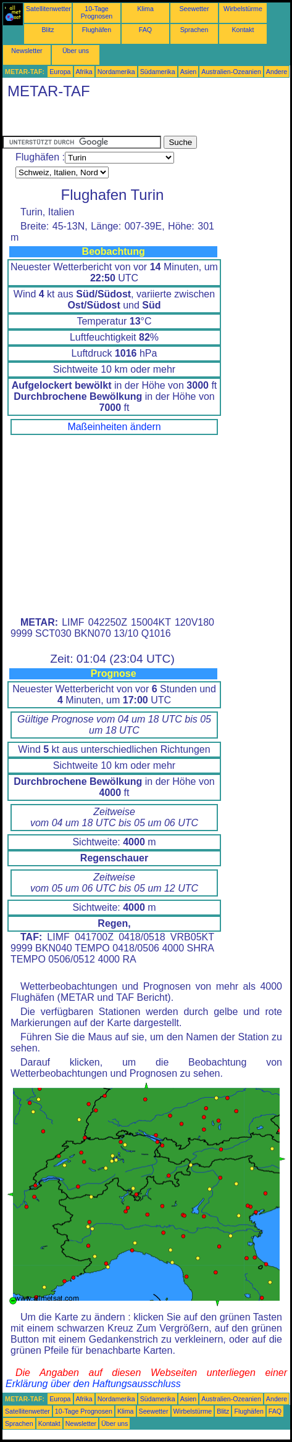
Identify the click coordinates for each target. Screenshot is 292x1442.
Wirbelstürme (242, 8)
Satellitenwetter (48, 8)
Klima (145, 8)
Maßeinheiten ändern (114, 426)
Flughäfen (96, 29)
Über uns (75, 50)
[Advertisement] (101, 120)
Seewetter (194, 8)
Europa (59, 71)
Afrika (84, 71)
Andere (276, 71)
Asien (188, 71)
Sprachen (194, 29)
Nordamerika (116, 71)
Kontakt (243, 29)
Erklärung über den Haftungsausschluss (93, 1383)
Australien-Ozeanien (231, 71)
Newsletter (26, 50)
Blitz (47, 29)
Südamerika (157, 71)
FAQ (145, 29)
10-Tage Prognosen (97, 12)
